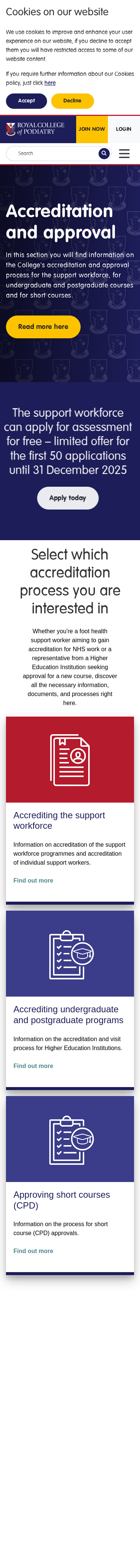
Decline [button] (72, 101)
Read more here (43, 326)
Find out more (33, 880)
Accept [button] (26, 101)
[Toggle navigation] (124, 153)
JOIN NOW (92, 129)
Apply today (61, 498)
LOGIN (124, 129)
